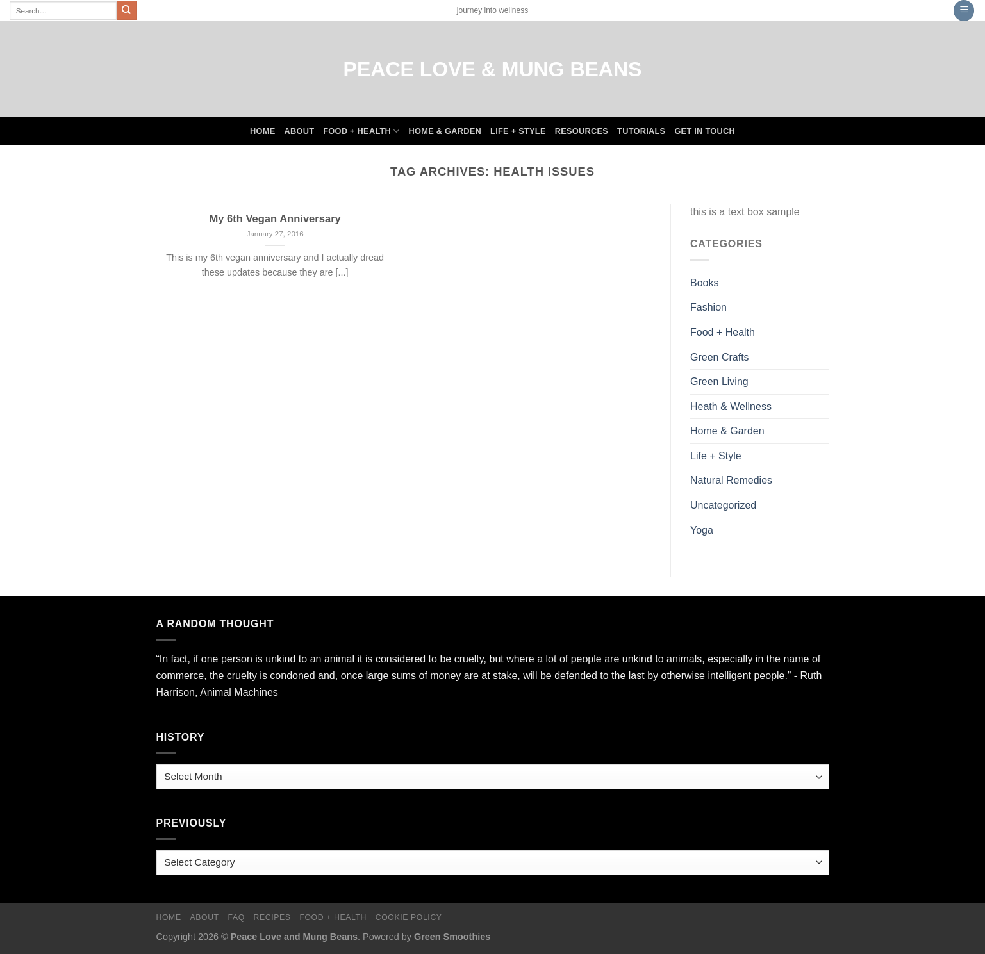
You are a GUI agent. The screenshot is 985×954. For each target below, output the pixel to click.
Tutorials (641, 131)
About (299, 131)
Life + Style (518, 131)
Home (262, 131)
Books (704, 282)
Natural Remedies (731, 480)
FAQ (236, 917)
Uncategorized (723, 505)
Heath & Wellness (731, 406)
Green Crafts (719, 357)
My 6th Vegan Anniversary (274, 219)
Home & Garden (445, 131)
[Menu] (964, 10)
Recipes (272, 917)
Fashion (708, 307)
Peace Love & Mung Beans (493, 69)
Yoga (701, 530)
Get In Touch (704, 131)
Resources (581, 131)
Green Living (719, 381)
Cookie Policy (409, 917)
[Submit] (126, 10)
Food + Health (361, 131)
